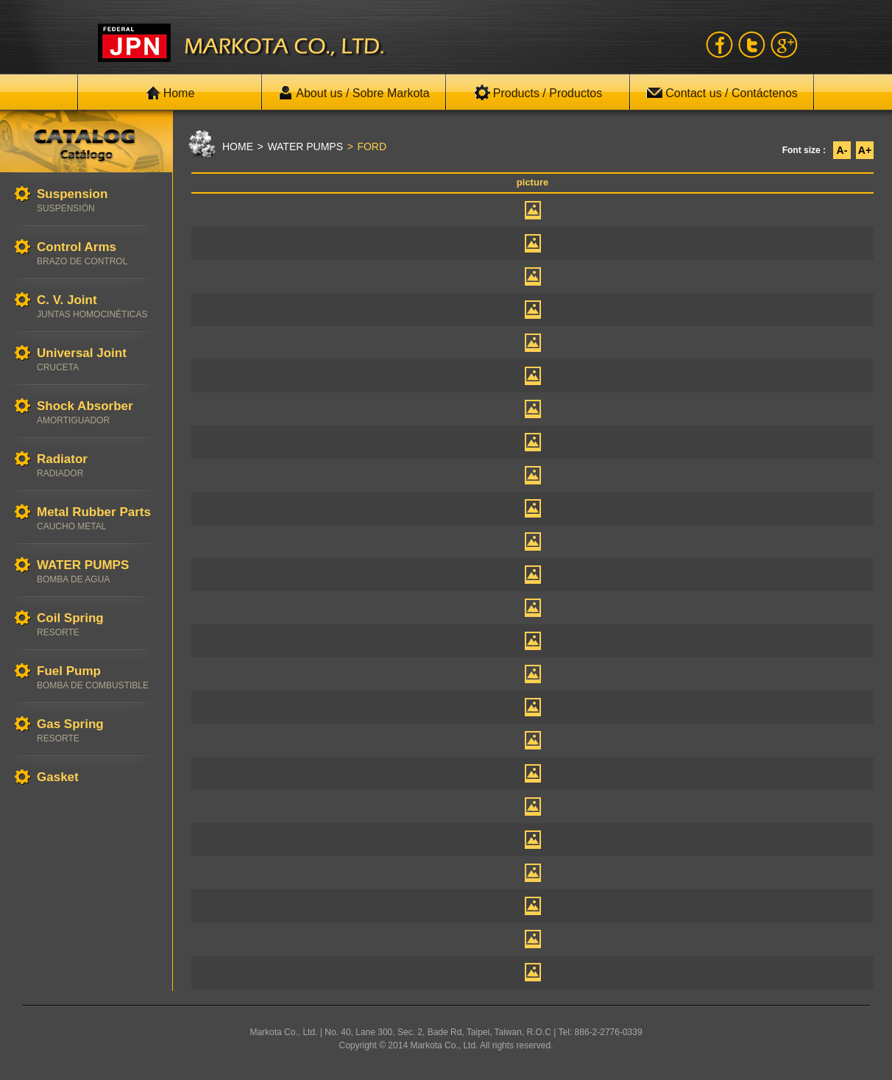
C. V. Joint (97, 306)
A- (842, 150)
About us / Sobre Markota (353, 93)
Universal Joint (97, 359)
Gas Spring (97, 730)
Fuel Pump (97, 677)
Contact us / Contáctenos (722, 93)
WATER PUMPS (97, 571)
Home (170, 93)
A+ (864, 150)
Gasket (97, 778)
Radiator (97, 465)
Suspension (97, 200)
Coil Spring (97, 624)
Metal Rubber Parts (97, 518)
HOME (237, 146)
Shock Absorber (97, 412)
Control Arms (97, 253)
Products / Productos (538, 93)
